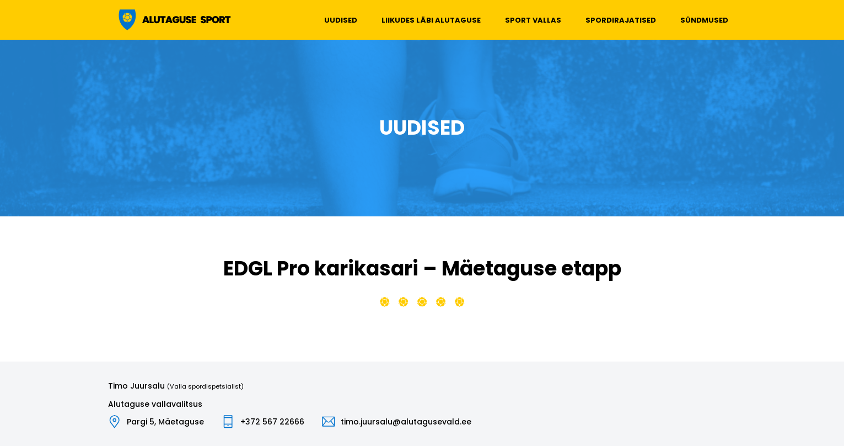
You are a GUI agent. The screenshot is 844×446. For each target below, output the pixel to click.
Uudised (340, 20)
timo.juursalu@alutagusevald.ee (406, 421)
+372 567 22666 (272, 421)
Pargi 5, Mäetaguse (165, 421)
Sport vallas (533, 20)
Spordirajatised (620, 20)
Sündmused (704, 20)
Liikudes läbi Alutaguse (431, 20)
